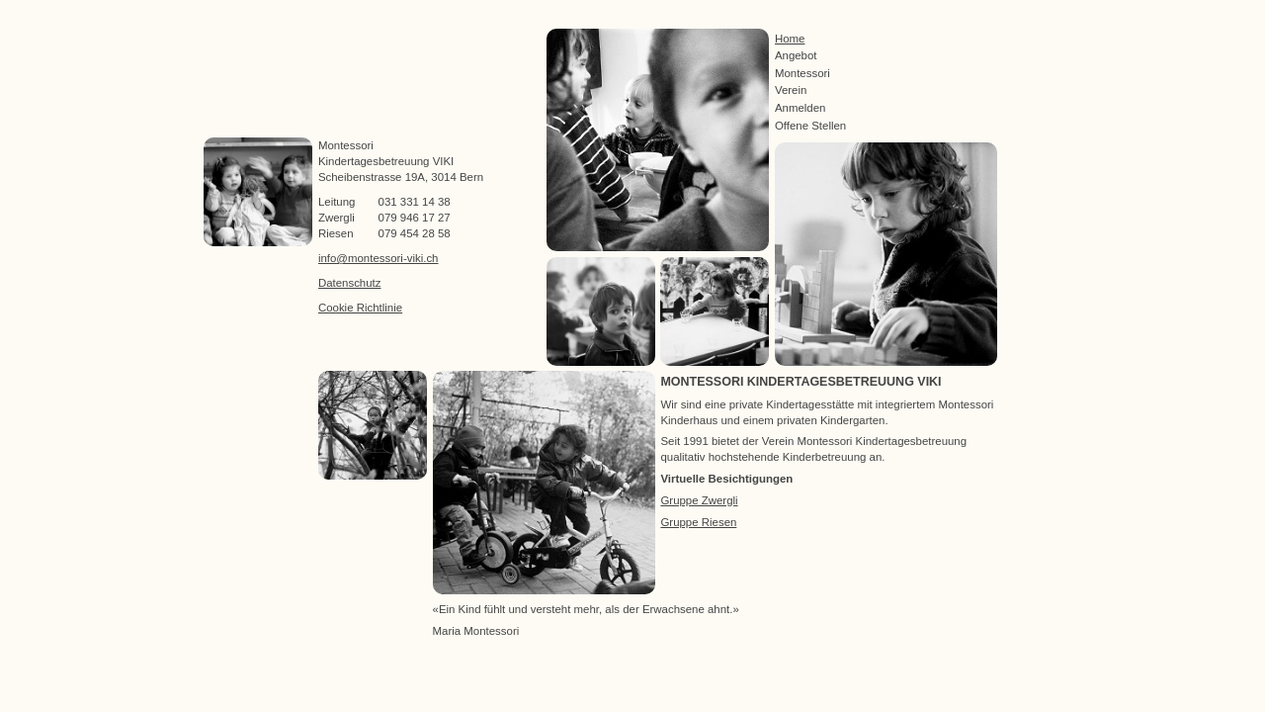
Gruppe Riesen (698, 522)
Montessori (802, 73)
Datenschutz (349, 283)
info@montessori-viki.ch (378, 258)
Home (790, 38)
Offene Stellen (810, 126)
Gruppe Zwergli (698, 500)
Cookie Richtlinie (360, 307)
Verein (790, 90)
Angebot (796, 55)
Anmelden (800, 108)
